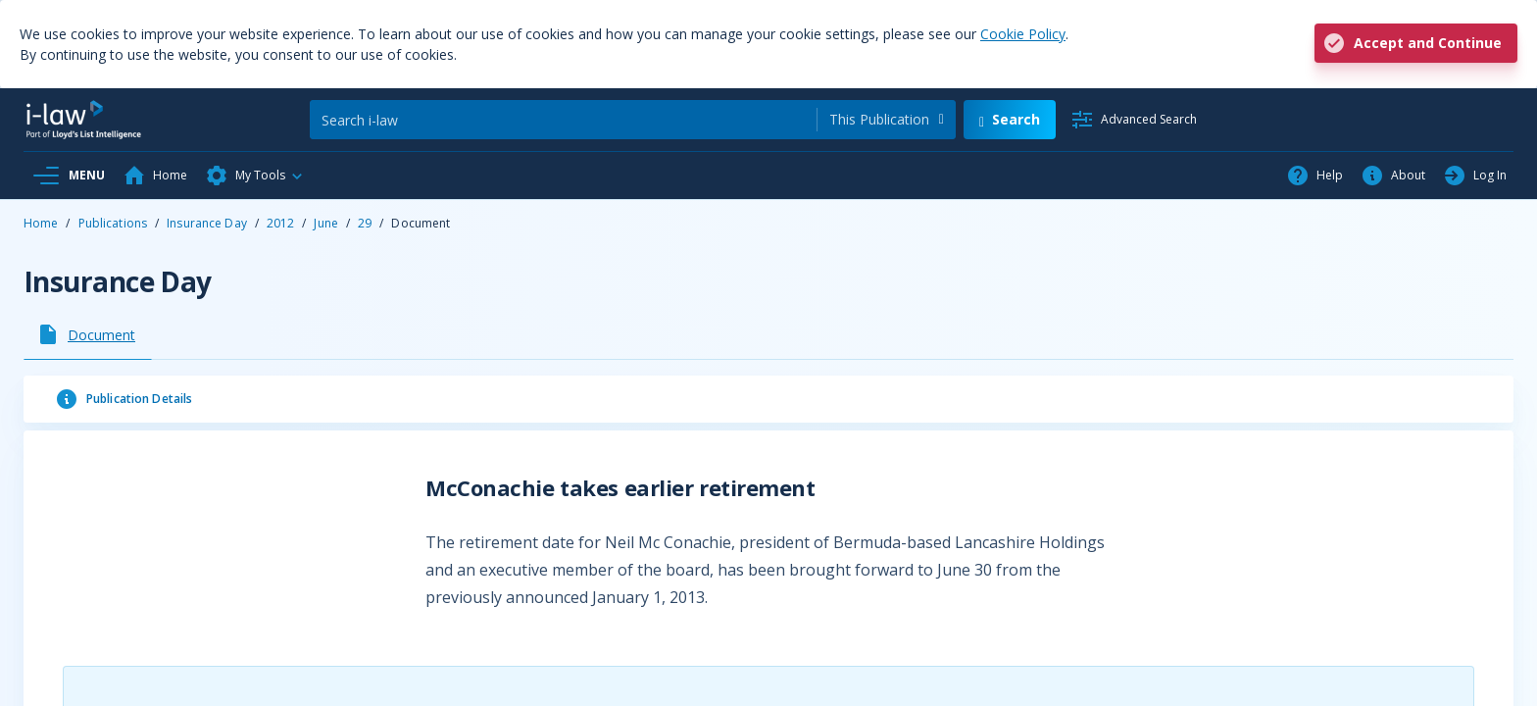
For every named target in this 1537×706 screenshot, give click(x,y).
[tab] (88, 334)
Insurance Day (207, 223)
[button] (255, 175)
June (325, 223)
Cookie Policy (1023, 34)
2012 (280, 223)
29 (365, 223)
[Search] (563, 119)
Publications (112, 223)
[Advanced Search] (1134, 119)
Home (41, 223)
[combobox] (887, 119)
